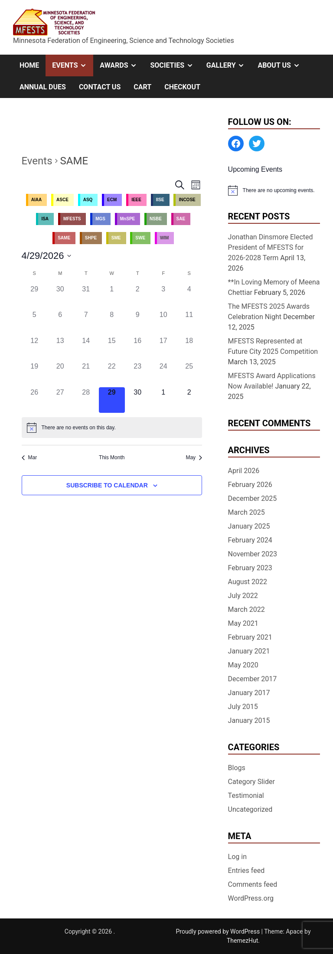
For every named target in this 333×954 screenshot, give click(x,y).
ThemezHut (242, 940)
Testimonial (246, 795)
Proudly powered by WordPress (218, 931)
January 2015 (249, 720)
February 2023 (250, 568)
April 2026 (244, 471)
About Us (282, 65)
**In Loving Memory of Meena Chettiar (274, 287)
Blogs (236, 768)
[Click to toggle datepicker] (47, 255)
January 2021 (249, 651)
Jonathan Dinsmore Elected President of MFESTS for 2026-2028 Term (270, 247)
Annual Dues (43, 87)
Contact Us (100, 87)
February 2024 (250, 540)
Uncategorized (250, 809)
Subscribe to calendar (107, 485)
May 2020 (243, 665)
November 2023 (252, 554)
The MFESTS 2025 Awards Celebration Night (269, 311)
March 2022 (246, 609)
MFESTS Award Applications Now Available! (272, 381)
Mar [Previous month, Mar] (29, 457)
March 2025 (246, 512)
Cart (142, 87)
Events (72, 65)
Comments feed (253, 884)
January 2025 (249, 526)
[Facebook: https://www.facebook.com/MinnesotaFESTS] (236, 143)
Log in (237, 857)
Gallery (228, 65)
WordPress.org (251, 898)
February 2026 (250, 484)
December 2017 (252, 679)
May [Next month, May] (194, 457)
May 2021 (243, 623)
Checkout (182, 87)
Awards (122, 65)
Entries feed (246, 870)
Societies (174, 65)
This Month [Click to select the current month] (111, 457)
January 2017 (249, 693)
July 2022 (243, 595)
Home (29, 65)
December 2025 (252, 498)
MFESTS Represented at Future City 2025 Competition (273, 346)
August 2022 (247, 582)
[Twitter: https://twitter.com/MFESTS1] (256, 143)
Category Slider (251, 782)
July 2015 (243, 706)
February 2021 (250, 637)
